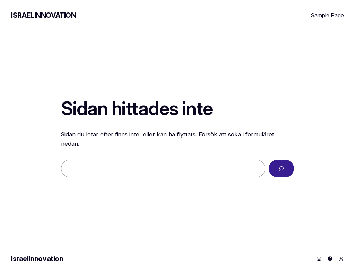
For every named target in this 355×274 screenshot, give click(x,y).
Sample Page (327, 15)
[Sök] (281, 168)
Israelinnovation (43, 15)
